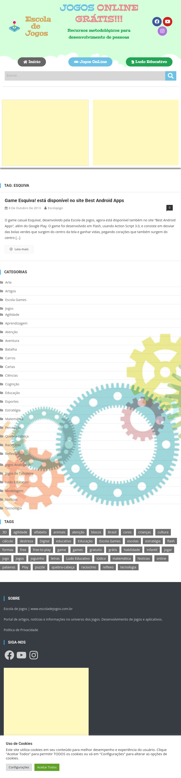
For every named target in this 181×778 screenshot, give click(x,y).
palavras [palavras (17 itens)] (8, 567)
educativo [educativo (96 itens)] (63, 541)
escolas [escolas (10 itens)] (133, 541)
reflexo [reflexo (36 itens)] (108, 567)
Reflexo (10, 453)
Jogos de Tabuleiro (19, 473)
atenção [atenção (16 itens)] (78, 532)
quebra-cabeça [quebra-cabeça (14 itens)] (63, 567)
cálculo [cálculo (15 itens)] (7, 541)
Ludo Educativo (17, 482)
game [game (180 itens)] (62, 549)
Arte (8, 282)
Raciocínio (13, 445)
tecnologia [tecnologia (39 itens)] (128, 567)
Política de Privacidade (21, 630)
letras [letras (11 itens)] (55, 558)
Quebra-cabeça (17, 436)
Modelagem (14, 491)
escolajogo (55, 208)
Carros (10, 358)
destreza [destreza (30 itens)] (26, 541)
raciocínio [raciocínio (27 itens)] (88, 567)
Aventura (12, 340)
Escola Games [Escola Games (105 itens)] (109, 541)
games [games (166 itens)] (78, 549)
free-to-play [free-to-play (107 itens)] (42, 549)
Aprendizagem (16, 323)
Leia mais (19, 249)
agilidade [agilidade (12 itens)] (20, 532)
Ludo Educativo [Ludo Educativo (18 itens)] (78, 558)
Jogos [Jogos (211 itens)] (20, 558)
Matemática (14, 419)
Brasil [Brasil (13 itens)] (112, 532)
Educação (12, 393)
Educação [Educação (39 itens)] (85, 541)
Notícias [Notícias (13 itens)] (144, 558)
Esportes (12, 401)
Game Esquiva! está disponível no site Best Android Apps (64, 200)
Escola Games (15, 299)
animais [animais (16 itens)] (59, 532)
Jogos (9, 308)
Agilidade (12, 314)
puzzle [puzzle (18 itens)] (40, 567)
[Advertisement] (45, 133)
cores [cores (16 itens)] (127, 532)
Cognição (12, 384)
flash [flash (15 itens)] (171, 541)
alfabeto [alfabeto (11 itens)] (40, 532)
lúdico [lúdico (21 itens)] (101, 558)
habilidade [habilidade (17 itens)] (132, 549)
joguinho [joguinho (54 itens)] (37, 558)
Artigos (10, 291)
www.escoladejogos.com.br (52, 608)
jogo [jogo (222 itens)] (5, 558)
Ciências (11, 375)
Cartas (10, 366)
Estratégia (13, 410)
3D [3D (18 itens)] (4, 532)
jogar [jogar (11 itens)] (168, 549)
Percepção (13, 427)
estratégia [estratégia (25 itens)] (152, 541)
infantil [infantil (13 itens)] (152, 549)
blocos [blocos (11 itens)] (96, 532)
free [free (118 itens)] (23, 549)
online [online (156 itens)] (161, 558)
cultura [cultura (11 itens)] (163, 532)
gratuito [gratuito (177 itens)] (96, 549)
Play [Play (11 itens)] (25, 567)
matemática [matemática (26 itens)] (122, 558)
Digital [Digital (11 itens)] (44, 541)
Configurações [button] (19, 767)
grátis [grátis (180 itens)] (112, 549)
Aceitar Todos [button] (47, 767)
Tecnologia (13, 508)
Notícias (11, 499)
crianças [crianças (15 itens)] (144, 532)
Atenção (11, 332)
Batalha (11, 349)
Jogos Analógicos (18, 464)
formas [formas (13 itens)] (7, 549)
